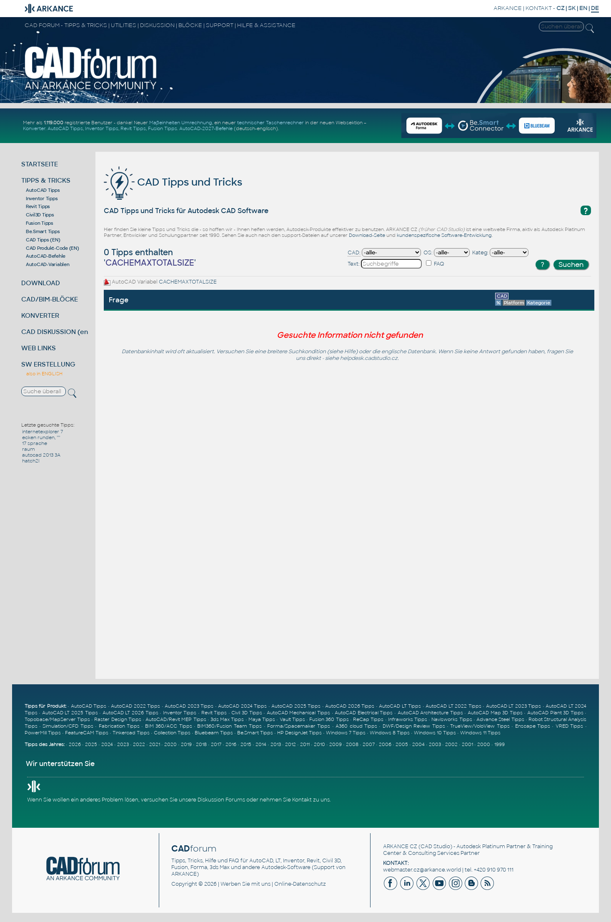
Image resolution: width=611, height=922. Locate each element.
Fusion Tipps (162, 128)
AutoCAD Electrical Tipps (364, 713)
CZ (560, 8)
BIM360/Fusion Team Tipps (229, 726)
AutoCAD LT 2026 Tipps (130, 713)
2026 (75, 744)
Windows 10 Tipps (435, 733)
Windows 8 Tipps (390, 733)
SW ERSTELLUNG (48, 364)
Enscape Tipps (532, 726)
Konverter (34, 128)
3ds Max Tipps (227, 719)
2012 (290, 744)
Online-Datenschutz (300, 884)
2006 (385, 744)
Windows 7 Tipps (346, 733)
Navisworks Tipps (451, 719)
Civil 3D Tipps (246, 713)
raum (28, 449)
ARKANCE (507, 8)
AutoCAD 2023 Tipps (189, 706)
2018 (201, 744)
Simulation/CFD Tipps (68, 726)
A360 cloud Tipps (356, 726)
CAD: (354, 252)
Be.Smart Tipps (43, 231)
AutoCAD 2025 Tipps (296, 706)
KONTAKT (539, 8)
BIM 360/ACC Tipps (168, 726)
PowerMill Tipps (43, 733)
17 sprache (34, 443)
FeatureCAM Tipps (86, 733)
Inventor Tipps (101, 128)
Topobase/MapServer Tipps (57, 719)
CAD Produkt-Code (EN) (52, 248)
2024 (107, 744)
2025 (91, 744)
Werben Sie (235, 884)
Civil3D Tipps (40, 215)
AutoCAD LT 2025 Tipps (70, 713)
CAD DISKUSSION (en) (55, 332)
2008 (352, 744)
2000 (483, 744)
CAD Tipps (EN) (43, 240)
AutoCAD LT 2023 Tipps (513, 706)
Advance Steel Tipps (500, 719)
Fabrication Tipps (119, 726)
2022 (139, 744)
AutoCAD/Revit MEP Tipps (175, 719)
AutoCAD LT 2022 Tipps (453, 706)
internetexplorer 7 (42, 432)
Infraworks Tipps (407, 719)
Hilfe (350, 351)
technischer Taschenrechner (270, 123)
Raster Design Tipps (117, 719)
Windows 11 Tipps (480, 733)
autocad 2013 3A (41, 455)
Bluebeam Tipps (214, 733)
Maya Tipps (261, 719)
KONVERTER (40, 315)
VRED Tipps (569, 726)
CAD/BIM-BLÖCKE (49, 299)
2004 (418, 744)
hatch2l (30, 461)
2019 (186, 744)
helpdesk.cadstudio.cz (369, 358)
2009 (335, 744)
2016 (230, 744)
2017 (216, 744)
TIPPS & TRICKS (45, 180)
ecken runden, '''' (41, 437)
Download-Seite (367, 235)
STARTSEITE (39, 164)
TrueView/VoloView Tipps (479, 726)
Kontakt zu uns (311, 799)
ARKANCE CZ (400, 846)
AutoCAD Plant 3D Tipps (555, 713)
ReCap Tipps (368, 719)
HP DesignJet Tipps (299, 733)
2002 (451, 744)
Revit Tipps (133, 128)
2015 (245, 744)
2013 (275, 744)
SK (572, 8)
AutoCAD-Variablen (48, 264)
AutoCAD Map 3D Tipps (495, 713)
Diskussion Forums (221, 799)
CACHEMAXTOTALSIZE (188, 282)
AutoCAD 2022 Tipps (135, 706)
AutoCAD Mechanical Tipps (298, 713)
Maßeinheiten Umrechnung (180, 123)
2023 (123, 744)
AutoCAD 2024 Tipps (242, 706)
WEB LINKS (38, 348)
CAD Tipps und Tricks (173, 182)
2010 (319, 744)
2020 (170, 744)
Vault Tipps (292, 719)
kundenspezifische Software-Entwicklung (444, 235)
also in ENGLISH (44, 374)
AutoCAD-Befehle (45, 256)
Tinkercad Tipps (131, 733)
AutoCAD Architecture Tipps (430, 713)
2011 (305, 744)
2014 (260, 744)
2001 (467, 744)
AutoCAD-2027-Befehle (206, 128)
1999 (499, 744)
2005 (402, 744)
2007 (369, 744)
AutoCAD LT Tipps (400, 706)
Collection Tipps (172, 733)
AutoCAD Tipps (65, 128)
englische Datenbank (408, 351)
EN (583, 8)
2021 (154, 744)
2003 (435, 744)
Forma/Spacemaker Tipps (298, 726)
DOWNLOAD (40, 283)
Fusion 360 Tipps (328, 719)
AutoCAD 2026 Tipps (349, 706)
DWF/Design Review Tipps (414, 726)
